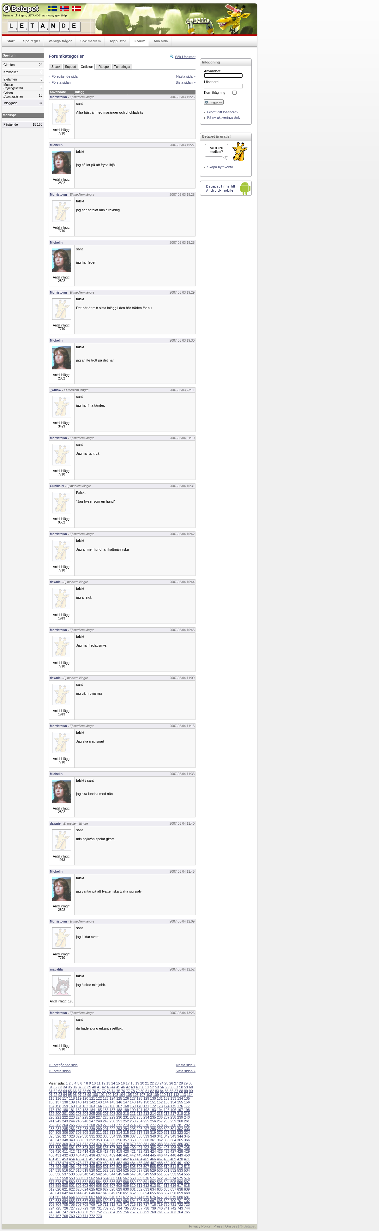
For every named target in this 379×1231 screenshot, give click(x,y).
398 (119, 1148)
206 (99, 1113)
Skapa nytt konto (220, 167)
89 (186, 1091)
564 (105, 1178)
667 (92, 1197)
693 (126, 1201)
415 (92, 1151)
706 (72, 1204)
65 (70, 1091)
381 (146, 1144)
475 (72, 1163)
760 (153, 1212)
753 (105, 1212)
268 (92, 1125)
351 (85, 1140)
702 (187, 1201)
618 (187, 1185)
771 (85, 1216)
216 (166, 1113)
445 (153, 1155)
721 (173, 1204)
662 (58, 1197)
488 (160, 1163)
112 (176, 1095)
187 (112, 1110)
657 (166, 1193)
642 (65, 1193)
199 (51, 1113)
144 (105, 1102)
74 (113, 1091)
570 (146, 1178)
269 (99, 1125)
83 (157, 1091)
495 (65, 1166)
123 (105, 1098)
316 (132, 1132)
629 (119, 1189)
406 (173, 1148)
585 (105, 1182)
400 (132, 1148)
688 (92, 1201)
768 (65, 1216)
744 (187, 1208)
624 (85, 1189)
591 (146, 1182)
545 (119, 1174)
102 (108, 1095)
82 (152, 1091)
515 (58, 1170)
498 (85, 1166)
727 (72, 1208)
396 (105, 1148)
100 (95, 1095)
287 (78, 1129)
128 (139, 1098)
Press (218, 1226)
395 (99, 1148)
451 (51, 1159)
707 (78, 1204)
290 (99, 1129)
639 (187, 1189)
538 (72, 1174)
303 (187, 1129)
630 (126, 1189)
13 (108, 1083)
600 (65, 1185)
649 (112, 1193)
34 (65, 1087)
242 (58, 1121)
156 (187, 1102)
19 (137, 1083)
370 (72, 1144)
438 (105, 1155)
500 (99, 1166)
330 (85, 1136)
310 (92, 1132)
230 (119, 1117)
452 (58, 1159)
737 (139, 1208)
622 (72, 1189)
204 (85, 1113)
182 (78, 1110)
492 (187, 1163)
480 (105, 1163)
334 (112, 1136)
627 (105, 1189)
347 (58, 1140)
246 (85, 1121)
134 (180, 1098)
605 (99, 1185)
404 (160, 1148)
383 (160, 1144)
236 (160, 1117)
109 (156, 1095)
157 (51, 1106)
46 (123, 1087)
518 (78, 1170)
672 (126, 1197)
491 (180, 1163)
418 (112, 1151)
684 (65, 1201)
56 (171, 1087)
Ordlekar (87, 67)
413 (78, 1151)
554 (180, 1174)
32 (55, 1087)
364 (173, 1140)
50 (142, 1087)
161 (78, 1106)
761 (160, 1212)
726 (65, 1208)
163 (92, 1106)
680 (180, 1197)
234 (146, 1117)
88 (181, 1091)
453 (65, 1159)
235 (153, 1117)
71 (99, 1091)
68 (84, 1091)
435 (85, 1155)
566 (119, 1178)
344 (180, 1136)
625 (92, 1189)
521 (99, 1170)
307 (72, 1132)
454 (72, 1159)
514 (51, 1170)
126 (126, 1098)
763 (173, 1212)
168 (126, 1106)
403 (153, 1148)
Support (70, 67)
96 (75, 1095)
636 (166, 1189)
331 (92, 1136)
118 (72, 1098)
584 (99, 1182)
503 (119, 1166)
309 (85, 1132)
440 (119, 1155)
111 (169, 1095)
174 (166, 1106)
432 (65, 1155)
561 (85, 1178)
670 (112, 1197)
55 (167, 1087)
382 (153, 1144)
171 (146, 1106)
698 (160, 1201)
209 (119, 1113)
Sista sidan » (186, 82)
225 (85, 1117)
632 (139, 1189)
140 (78, 1102)
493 (51, 1166)
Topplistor (117, 41)
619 (51, 1189)
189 (126, 1110)
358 (132, 1140)
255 (146, 1121)
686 (78, 1201)
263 (58, 1125)
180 (65, 1110)
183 (85, 1110)
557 (58, 1178)
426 (166, 1151)
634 (153, 1189)
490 (173, 1163)
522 (105, 1170)
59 (186, 1087)
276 (146, 1125)
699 (166, 1201)
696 (146, 1201)
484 (132, 1163)
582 (85, 1182)
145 (112, 1102)
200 (58, 1113)
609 (126, 1185)
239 (180, 1117)
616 (173, 1185)
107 (142, 1095)
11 (98, 1083)
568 (132, 1178)
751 (92, 1212)
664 (72, 1197)
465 (146, 1159)
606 (105, 1185)
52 (152, 1087)
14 (113, 1083)
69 (89, 1091)
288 (85, 1129)
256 (153, 1121)
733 (112, 1208)
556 (51, 1178)
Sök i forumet (185, 57)
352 (92, 1140)
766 (51, 1216)
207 (105, 1113)
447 (166, 1155)
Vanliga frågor (60, 41)
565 (112, 1178)
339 (146, 1136)
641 (58, 1193)
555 (187, 1174)
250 (112, 1121)
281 (180, 1125)
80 (142, 1091)
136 (51, 1102)
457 (92, 1159)
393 (85, 1148)
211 (132, 1113)
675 (146, 1197)
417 (105, 1151)
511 (173, 1166)
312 (105, 1132)
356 (119, 1140)
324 (187, 1132)
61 (50, 1091)
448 (173, 1155)
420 (126, 1151)
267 (85, 1125)
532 (173, 1170)
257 (160, 1121)
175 (173, 1106)
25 (166, 1083)
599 (58, 1185)
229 (112, 1117)
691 (112, 1201)
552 (166, 1174)
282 (187, 1125)
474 (65, 1163)
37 (79, 1087)
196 (173, 1110)
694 (132, 1201)
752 (99, 1212)
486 (146, 1163)
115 (51, 1098)
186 (105, 1110)
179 (58, 1110)
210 (126, 1113)
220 (51, 1117)
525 (126, 1170)
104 (122, 1095)
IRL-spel (103, 67)
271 (112, 1125)
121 (92, 1098)
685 (72, 1201)
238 (173, 1117)
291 (105, 1129)
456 (85, 1159)
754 (112, 1212)
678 (166, 1197)
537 (65, 1174)
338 (139, 1136)
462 (126, 1159)
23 (157, 1083)
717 (146, 1204)
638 (180, 1189)
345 (187, 1136)
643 (72, 1193)
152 (160, 1102)
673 (132, 1197)
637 (173, 1189)
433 (72, 1155)
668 (99, 1197)
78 (133, 1091)
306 (65, 1132)
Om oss (231, 1226)
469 (173, 1159)
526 (132, 1170)
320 (160, 1132)
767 (58, 1216)
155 (180, 1102)
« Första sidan (60, 82)
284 (58, 1129)
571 (153, 1178)
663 (65, 1197)
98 (84, 1095)
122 (99, 1098)
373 (92, 1144)
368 (58, 1144)
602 (78, 1185)
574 (173, 1178)
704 (58, 1204)
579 (65, 1182)
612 (146, 1185)
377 (119, 1144)
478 (92, 1163)
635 (160, 1189)
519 (85, 1170)
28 (181, 1083)
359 (139, 1140)
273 (126, 1125)
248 (99, 1121)
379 (132, 1144)
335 (119, 1136)
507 (146, 1166)
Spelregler (31, 41)
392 (78, 1148)
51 (147, 1087)
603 (85, 1185)
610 (132, 1185)
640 (51, 1193)
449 (180, 1155)
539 (78, 1174)
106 (135, 1095)
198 (187, 1110)
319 (153, 1132)
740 (160, 1208)
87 (176, 1091)
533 (180, 1170)
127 (132, 1098)
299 (160, 1129)
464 (139, 1159)
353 (99, 1140)
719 (160, 1204)
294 (126, 1129)
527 (139, 1170)
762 (166, 1212)
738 (146, 1208)
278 (160, 1125)
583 (92, 1182)
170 (139, 1106)
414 (85, 1151)
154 (173, 1102)
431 (58, 1155)
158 (58, 1106)
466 (153, 1159)
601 (72, 1185)
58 (181, 1087)
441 (126, 1155)
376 (112, 1144)
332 (99, 1136)
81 (147, 1091)
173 (160, 1106)
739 (153, 1208)
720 (166, 1204)
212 (139, 1113)
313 (112, 1132)
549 (146, 1174)
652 (132, 1193)
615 (166, 1185)
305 (58, 1132)
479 (99, 1163)
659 (180, 1193)
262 (51, 1125)
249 (105, 1121)
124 (112, 1098)
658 (173, 1193)
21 (147, 1083)
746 (58, 1212)
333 (105, 1136)
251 (119, 1121)
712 (112, 1204)
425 (160, 1151)
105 (129, 1095)
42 (103, 1087)
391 (72, 1148)
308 (78, 1132)
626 (99, 1189)
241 (51, 1121)
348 (65, 1140)
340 (153, 1136)
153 (166, 1102)
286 (72, 1129)
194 (160, 1110)
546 (126, 1174)
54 (162, 1087)
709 (92, 1204)
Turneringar (122, 67)
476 (78, 1163)
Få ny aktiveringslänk (223, 117)
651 (126, 1193)
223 (72, 1117)
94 (65, 1095)
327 (65, 1136)
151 (153, 1102)
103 (115, 1095)
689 (99, 1201)
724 (51, 1208)
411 (65, 1151)
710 (99, 1204)
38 (84, 1087)
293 (119, 1129)
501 (105, 1166)
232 (132, 1117)
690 (105, 1201)
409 (51, 1151)
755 (119, 1212)
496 (72, 1166)
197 (180, 1110)
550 (153, 1174)
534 (187, 1170)
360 (146, 1140)
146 (119, 1102)
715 (132, 1204)
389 (58, 1148)
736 (132, 1208)
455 (78, 1159)
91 (50, 1095)
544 (112, 1174)
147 (126, 1102)
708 (85, 1204)
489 (166, 1163)
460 (112, 1159)
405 (166, 1148)
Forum (140, 41)
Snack (55, 67)
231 (126, 1117)
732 (105, 1208)
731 (99, 1208)
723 (187, 1204)
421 (132, 1151)
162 (85, 1106)
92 (55, 1095)
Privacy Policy (199, 1226)
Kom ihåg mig (214, 92)
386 (180, 1144)
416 (99, 1151)
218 (180, 1113)
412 (72, 1151)
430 (51, 1155)
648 (105, 1193)
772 (92, 1216)
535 (51, 1174)
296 (139, 1129)
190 (132, 1110)
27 (176, 1083)
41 (99, 1087)
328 (72, 1136)
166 (112, 1106)
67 (79, 1091)
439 (112, 1155)
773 (99, 1216)
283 (51, 1129)
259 (173, 1121)
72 (103, 1091)
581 (78, 1182)
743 (180, 1208)
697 (153, 1201)
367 (51, 1144)
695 (139, 1201)
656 (160, 1193)
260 (180, 1121)
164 (99, 1106)
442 (132, 1155)
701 (180, 1201)
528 (146, 1170)
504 (126, 1166)
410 (58, 1151)
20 (142, 1083)
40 (94, 1087)
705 (65, 1204)
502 (112, 1166)
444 (146, 1155)
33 (60, 1087)
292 (112, 1129)
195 (166, 1110)
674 (139, 1197)
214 (153, 1113)
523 (112, 1170)
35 (70, 1087)
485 (139, 1163)
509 (160, 1166)
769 (72, 1216)
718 (153, 1204)
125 (119, 1098)
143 (99, 1102)
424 (153, 1151)
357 (126, 1140)
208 (112, 1113)
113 (183, 1095)
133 (173, 1098)
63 (60, 1091)
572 (160, 1178)
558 (65, 1178)
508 (153, 1166)
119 (78, 1098)
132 (166, 1098)
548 (139, 1174)
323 (180, 1132)
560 (78, 1178)
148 (132, 1102)
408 (187, 1148)
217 (173, 1113)
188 (119, 1110)
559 (72, 1178)
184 (92, 1110)
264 (65, 1125)
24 (161, 1083)
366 (187, 1140)
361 (153, 1140)
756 (126, 1212)
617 (180, 1185)
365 (180, 1140)
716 (139, 1204)
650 (119, 1193)
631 (132, 1189)
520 (92, 1170)
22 (152, 1083)
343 (173, 1136)
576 (187, 1178)
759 (146, 1212)
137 (58, 1102)
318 (146, 1132)
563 (99, 1178)
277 (153, 1125)
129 (146, 1098)
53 (157, 1087)
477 (85, 1163)
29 (186, 1083)
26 (171, 1083)
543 (105, 1174)
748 (72, 1212)
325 (51, 1136)
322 (173, 1132)
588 (126, 1182)
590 (139, 1182)
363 (166, 1140)
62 (55, 1091)
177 (187, 1106)
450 (187, 1155)
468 (166, 1159)
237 (166, 1117)
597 (187, 1182)
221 (58, 1117)
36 (75, 1087)
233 (139, 1117)
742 (173, 1208)
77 (128, 1091)
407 (180, 1148)
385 (173, 1144)
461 (119, 1159)
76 (123, 1091)
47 (128, 1087)
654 (146, 1193)
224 (78, 1117)
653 (139, 1193)
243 (65, 1121)
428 (180, 1151)
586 (112, 1182)
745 (51, 1212)
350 (78, 1140)
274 (132, 1125)
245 (78, 1121)
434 (78, 1155)
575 (180, 1178)
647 (99, 1193)
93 (60, 1095)
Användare (212, 71)
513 (187, 1166)
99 (89, 1095)
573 (166, 1178)
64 (65, 1091)
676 (153, 1197)
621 (65, 1189)
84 (162, 1091)
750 (85, 1212)
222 (65, 1117)
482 (119, 1163)
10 (94, 1083)
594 (166, 1182)
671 (119, 1197)
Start (11, 41)
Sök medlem (90, 41)
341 (160, 1136)
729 (85, 1208)
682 (51, 1201)
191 (139, 1110)
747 (65, 1212)
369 (65, 1144)
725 (58, 1208)
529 (153, 1170)
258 (166, 1121)
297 (146, 1129)
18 (132, 1083)
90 (191, 1091)
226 (92, 1117)
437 (99, 1155)
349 (72, 1140)
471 (187, 1159)
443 (139, 1155)
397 (112, 1148)
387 (187, 1144)
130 (153, 1098)
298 (153, 1129)
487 (153, 1163)
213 (146, 1113)
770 (78, 1216)
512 (180, 1166)
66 (75, 1091)
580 (72, 1182)
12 (103, 1083)
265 (72, 1125)
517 (72, 1170)
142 (92, 1102)
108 (149, 1095)
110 (162, 1095)
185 (99, 1110)
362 (160, 1140)
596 (180, 1182)
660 (187, 1193)
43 (109, 1087)
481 (112, 1163)
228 (105, 1117)
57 (176, 1087)
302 (180, 1129)
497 (78, 1166)
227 (99, 1117)
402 (146, 1148)
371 (78, 1144)
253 (132, 1121)
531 (166, 1170)
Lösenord (211, 82)
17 (127, 1083)
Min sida (161, 41)
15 (118, 1083)
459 (105, 1159)
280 (173, 1125)
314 (119, 1132)
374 (99, 1144)
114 (190, 1095)
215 (160, 1113)
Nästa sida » (186, 76)
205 (92, 1113)
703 (51, 1204)
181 (72, 1110)
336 (126, 1136)
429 (187, 1151)
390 (65, 1148)
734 (119, 1208)
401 (139, 1148)
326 (58, 1136)
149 (139, 1102)
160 (72, 1106)
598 (51, 1185)
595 (173, 1182)
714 (126, 1204)
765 (187, 1212)
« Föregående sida (63, 76)
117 (65, 1098)
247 (92, 1121)
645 (85, 1193)
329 (78, 1136)
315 (126, 1132)
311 (99, 1132)
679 (173, 1197)
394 (92, 1148)
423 (146, 1151)
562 (92, 1178)
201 (65, 1113)
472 (51, 1163)
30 (190, 1083)
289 (92, 1129)
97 (79, 1095)
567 (126, 1178)
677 (160, 1197)
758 (139, 1212)
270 (105, 1125)
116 (58, 1098)
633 (146, 1189)
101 (102, 1095)
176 (180, 1106)
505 (132, 1166)
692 (119, 1201)
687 (85, 1201)
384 (166, 1144)
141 (85, 1102)
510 (166, 1166)
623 (78, 1189)
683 (58, 1201)
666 (85, 1197)
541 (92, 1174)
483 (126, 1163)
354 (105, 1140)
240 (187, 1117)
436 (92, 1155)
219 (187, 1113)
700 (173, 1201)
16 (123, 1083)
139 (72, 1102)
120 (85, 1098)
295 (132, 1129)
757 (132, 1212)
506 (139, 1166)
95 (70, 1095)
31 (50, 1087)
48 (133, 1087)
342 (166, 1136)
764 (180, 1212)
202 (72, 1113)
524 (119, 1170)
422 (139, 1151)
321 (166, 1132)
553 (173, 1174)
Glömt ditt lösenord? (222, 112)
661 (51, 1197)
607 (112, 1185)
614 (160, 1185)
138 (65, 1102)
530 (160, 1170)
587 (119, 1182)
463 (132, 1159)
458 (99, 1159)
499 (92, 1166)
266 (78, 1125)
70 (94, 1091)
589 (132, 1182)
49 (138, 1087)
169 (132, 1106)
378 (126, 1144)
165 (105, 1106)
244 (72, 1121)
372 (85, 1144)
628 (112, 1189)
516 (65, 1170)
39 (89, 1087)
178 (51, 1110)
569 (139, 1178)
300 (166, 1129)
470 (180, 1159)
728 (78, 1208)
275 (139, 1125)
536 (58, 1174)
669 (105, 1197)
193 (153, 1110)
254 (139, 1121)
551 (160, 1174)
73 (109, 1091)
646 (92, 1193)
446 (160, 1155)
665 (78, 1197)
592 (153, 1182)
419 (119, 1151)
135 (187, 1098)
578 (58, 1182)
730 (92, 1208)
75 (118, 1091)
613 (153, 1185)
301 (173, 1129)
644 (78, 1193)
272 (119, 1125)
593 (160, 1182)
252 (126, 1121)
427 (173, 1151)
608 (119, 1185)
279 (166, 1125)
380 (139, 1144)
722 (180, 1204)
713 (119, 1204)
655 (153, 1193)
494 (58, 1166)
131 (160, 1098)
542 (99, 1174)
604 (92, 1185)
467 (160, 1159)
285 (65, 1129)
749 (78, 1212)
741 (166, 1208)
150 (146, 1102)
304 (51, 1132)
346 (51, 1140)
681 (187, 1197)
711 (105, 1204)
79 (138, 1091)
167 (119, 1106)
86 (171, 1091)
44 (113, 1087)
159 (65, 1106)
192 (146, 1110)
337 (132, 1136)
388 (51, 1148)
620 (58, 1189)
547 (132, 1174)
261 (187, 1121)
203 (78, 1113)
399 (126, 1148)
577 (51, 1182)
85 (167, 1091)
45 (118, 1087)
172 (153, 1106)
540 (85, 1174)
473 (58, 1163)
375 (105, 1144)
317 (139, 1132)
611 (139, 1185)
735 (126, 1208)
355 (112, 1140)
